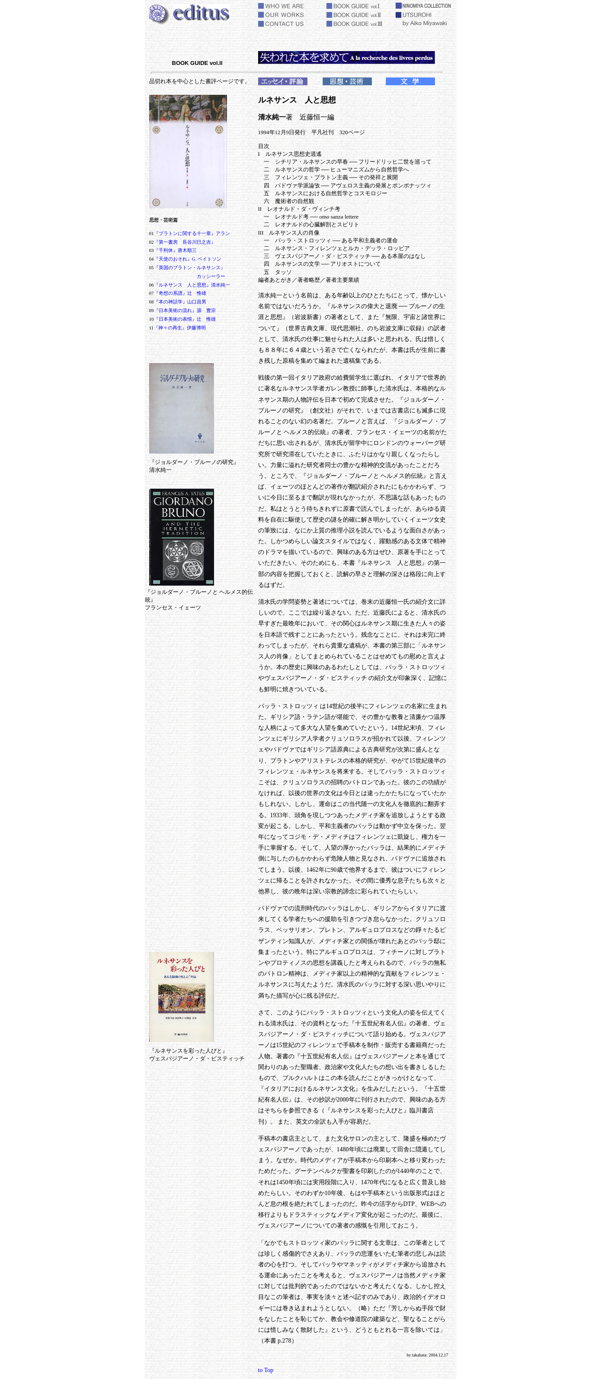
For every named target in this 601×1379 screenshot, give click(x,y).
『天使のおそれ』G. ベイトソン (187, 258)
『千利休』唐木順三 (175, 250)
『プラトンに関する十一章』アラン (192, 233)
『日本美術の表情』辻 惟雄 (185, 319)
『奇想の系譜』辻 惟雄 (180, 293)
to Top (266, 1370)
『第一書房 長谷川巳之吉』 (185, 242)
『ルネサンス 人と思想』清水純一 (192, 284)
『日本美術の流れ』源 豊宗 (185, 310)
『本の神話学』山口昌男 (180, 301)
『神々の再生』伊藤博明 (179, 327)
